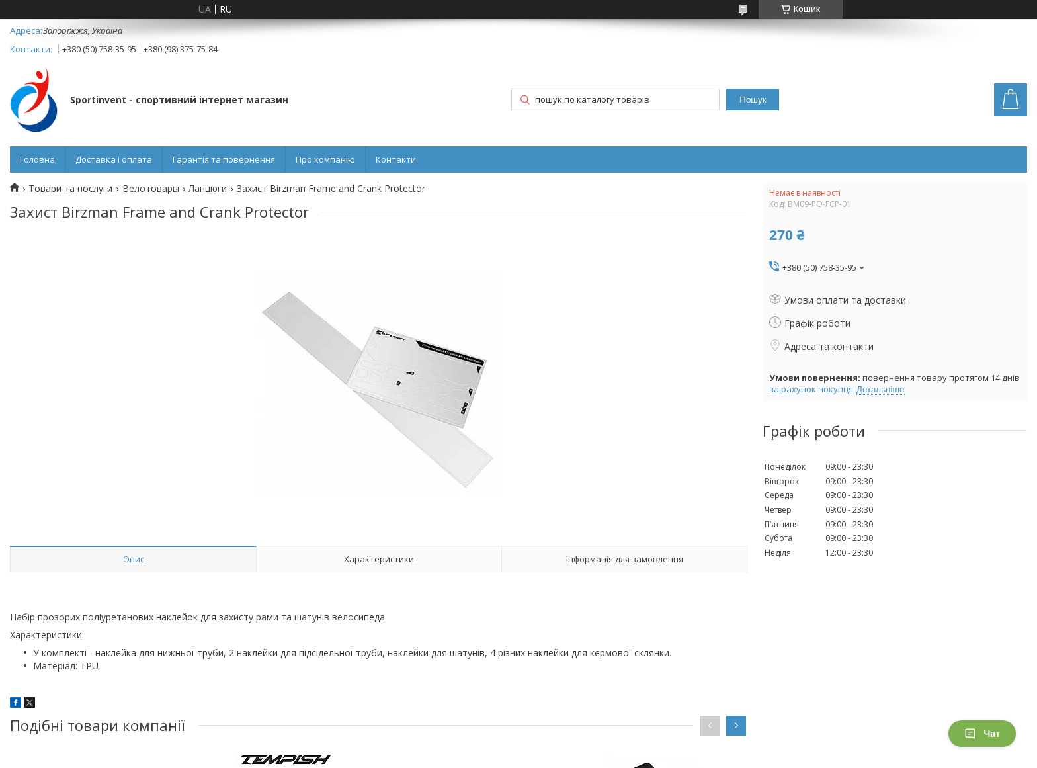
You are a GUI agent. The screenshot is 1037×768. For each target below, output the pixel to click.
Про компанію (325, 159)
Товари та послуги (70, 188)
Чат (982, 734)
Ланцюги (207, 188)
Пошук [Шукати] (752, 100)
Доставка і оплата (113, 159)
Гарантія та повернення (224, 159)
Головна (37, 159)
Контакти (396, 159)
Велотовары (150, 188)
